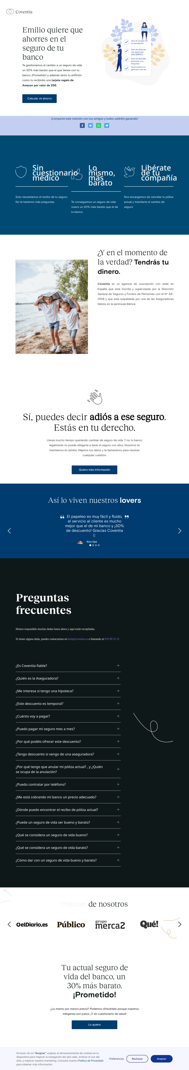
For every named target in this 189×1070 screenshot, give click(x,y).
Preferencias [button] (116, 1058)
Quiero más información (94, 470)
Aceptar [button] (161, 1058)
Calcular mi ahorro (39, 98)
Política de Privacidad (90, 1060)
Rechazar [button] (137, 1058)
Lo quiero (94, 1024)
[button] (9, 531)
